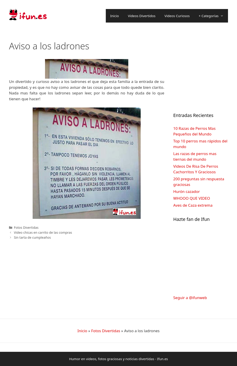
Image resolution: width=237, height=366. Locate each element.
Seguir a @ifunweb (190, 297)
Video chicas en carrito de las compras (43, 232)
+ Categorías (213, 16)
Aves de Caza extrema (192, 205)
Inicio (114, 16)
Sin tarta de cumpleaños (32, 237)
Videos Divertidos (142, 16)
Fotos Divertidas (26, 227)
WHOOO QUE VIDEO (191, 198)
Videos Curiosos (177, 16)
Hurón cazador (186, 191)
